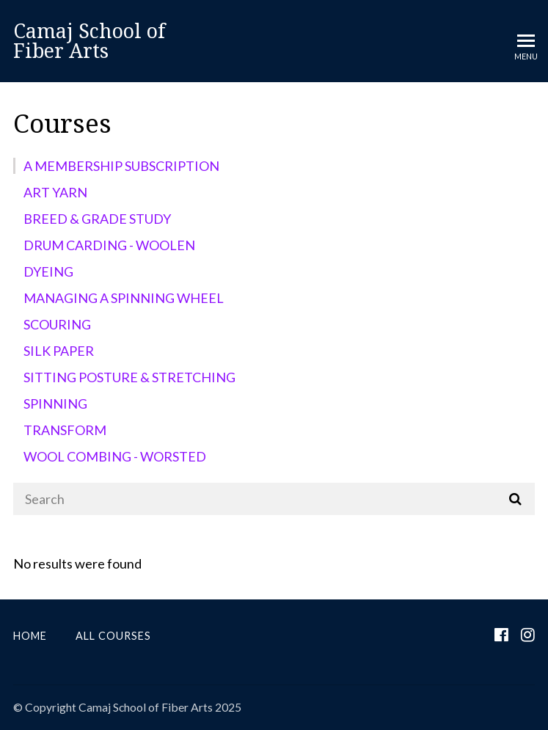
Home (30, 635)
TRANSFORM (64, 430)
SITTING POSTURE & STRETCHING (129, 377)
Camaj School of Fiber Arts (89, 41)
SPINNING (55, 403)
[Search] (274, 499)
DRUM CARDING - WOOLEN (109, 245)
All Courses (113, 635)
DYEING (48, 271)
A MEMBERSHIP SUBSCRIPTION (121, 166)
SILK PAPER (58, 351)
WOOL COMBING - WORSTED (114, 456)
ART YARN (55, 192)
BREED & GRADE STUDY (97, 219)
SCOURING (57, 324)
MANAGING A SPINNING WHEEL (123, 298)
